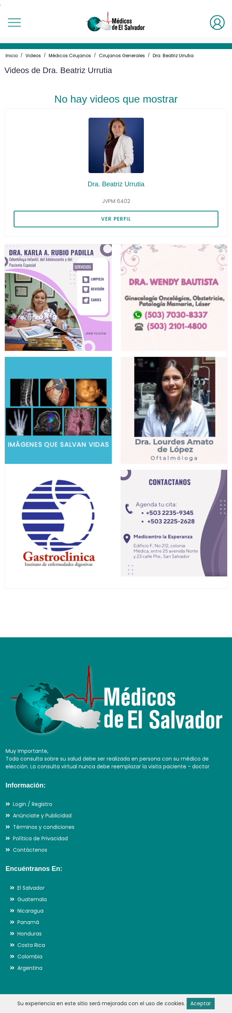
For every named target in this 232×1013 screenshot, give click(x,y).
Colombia (29, 956)
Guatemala (32, 899)
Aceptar (200, 1003)
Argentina (29, 968)
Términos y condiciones (44, 827)
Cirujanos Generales (122, 55)
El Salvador (31, 888)
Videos (33, 55)
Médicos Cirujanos (70, 55)
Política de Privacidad (40, 838)
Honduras (29, 933)
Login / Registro (32, 804)
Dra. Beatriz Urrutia (173, 55)
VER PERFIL (116, 219)
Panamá (28, 922)
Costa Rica (31, 945)
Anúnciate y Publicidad (42, 815)
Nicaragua (30, 910)
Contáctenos (30, 850)
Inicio (12, 55)
